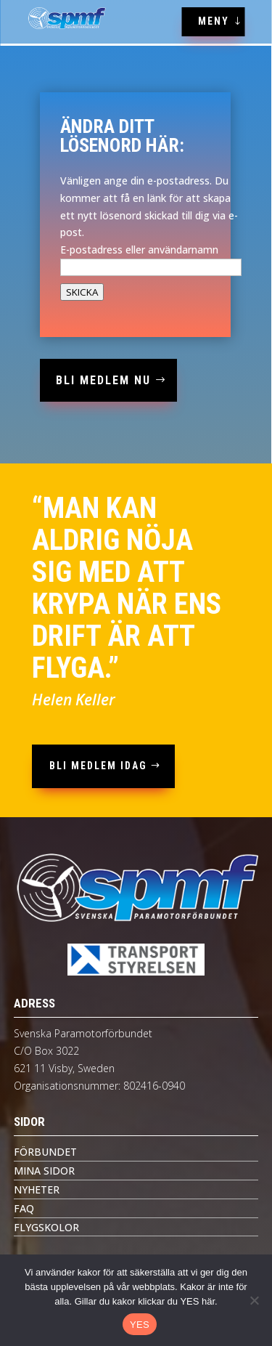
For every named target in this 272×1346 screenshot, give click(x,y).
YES (139, 1324)
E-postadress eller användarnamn (139, 249)
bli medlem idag (98, 765)
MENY (213, 21)
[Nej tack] (254, 1300)
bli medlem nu (103, 380)
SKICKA (82, 292)
